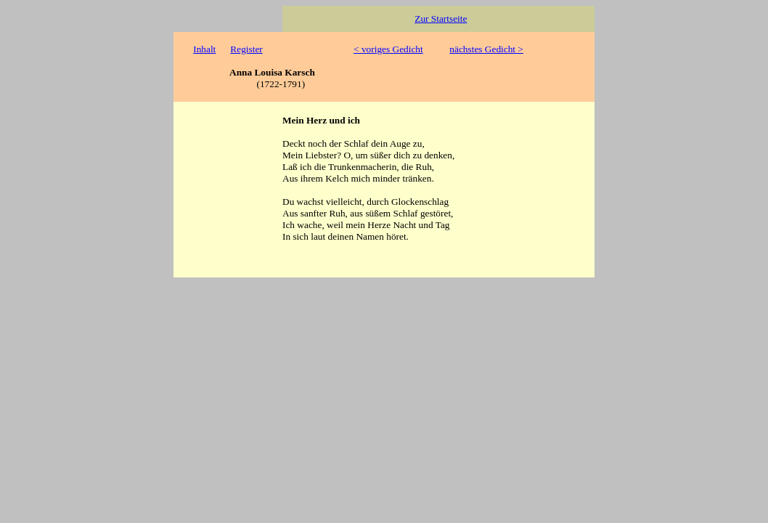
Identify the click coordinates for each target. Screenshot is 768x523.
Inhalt (204, 49)
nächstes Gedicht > (486, 49)
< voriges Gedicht (388, 49)
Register (246, 49)
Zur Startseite (440, 18)
